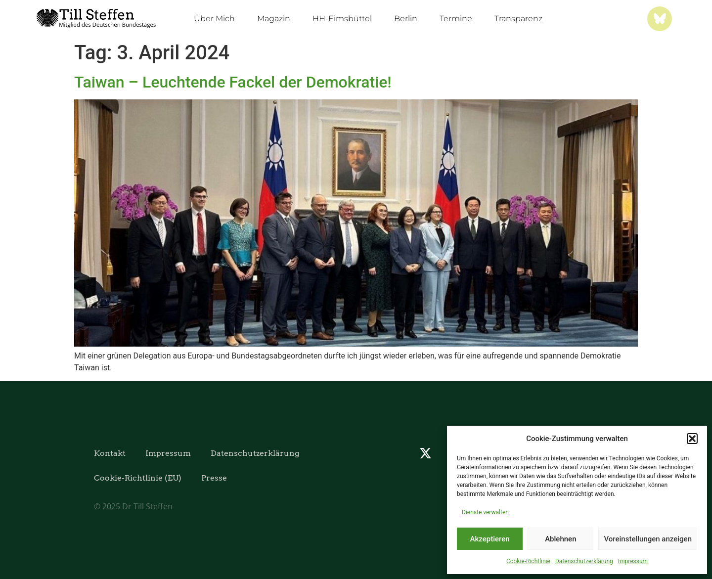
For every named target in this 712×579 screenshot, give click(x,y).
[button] (692, 439)
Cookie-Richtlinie (528, 561)
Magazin (273, 18)
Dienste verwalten (485, 512)
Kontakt (110, 453)
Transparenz (518, 18)
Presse (214, 478)
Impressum (633, 561)
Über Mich (214, 18)
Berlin (405, 18)
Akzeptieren (490, 538)
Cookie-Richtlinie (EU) (137, 478)
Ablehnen (560, 538)
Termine (456, 18)
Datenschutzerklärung (584, 561)
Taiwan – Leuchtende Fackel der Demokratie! (233, 82)
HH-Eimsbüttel (342, 18)
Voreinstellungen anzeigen (648, 538)
